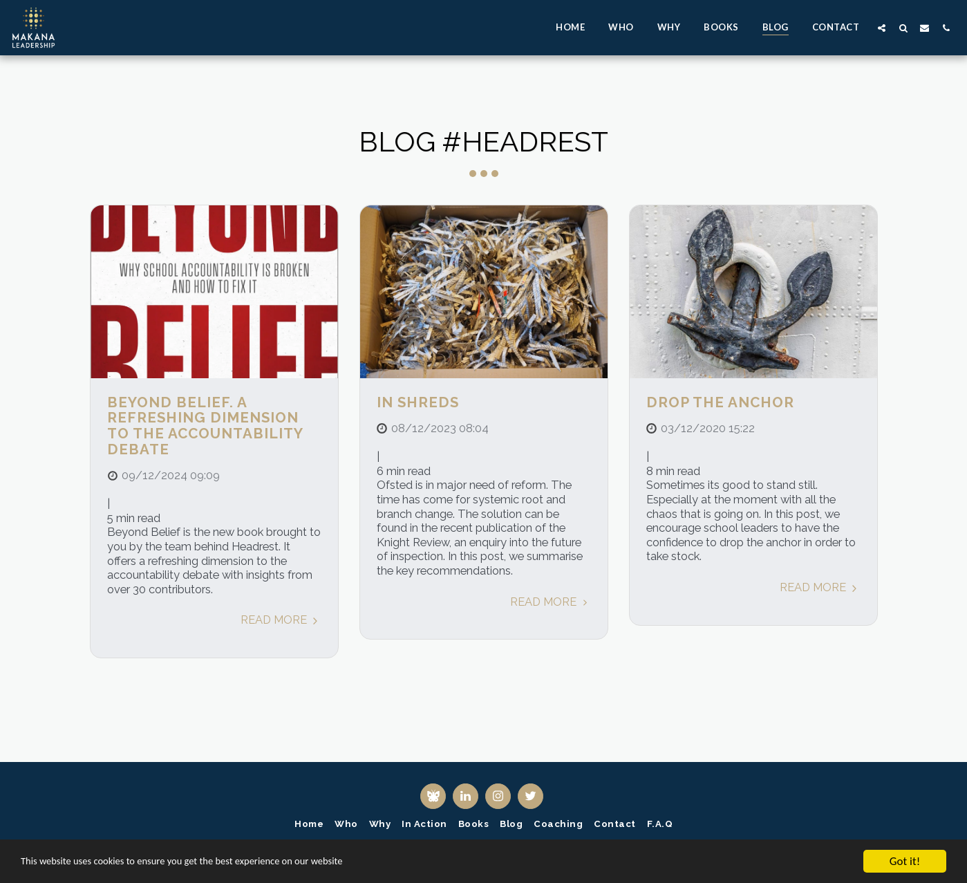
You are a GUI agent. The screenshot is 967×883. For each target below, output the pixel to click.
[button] (882, 27)
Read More (281, 619)
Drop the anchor (720, 402)
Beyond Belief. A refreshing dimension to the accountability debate (205, 426)
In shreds (418, 402)
